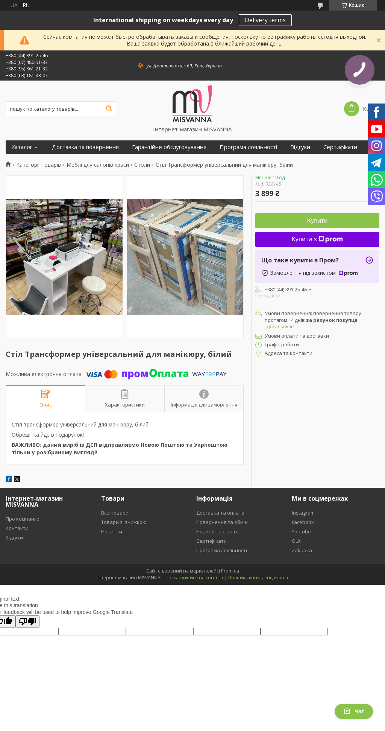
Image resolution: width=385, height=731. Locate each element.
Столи (142, 164)
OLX (296, 541)
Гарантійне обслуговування (169, 147)
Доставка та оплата (220, 512)
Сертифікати (340, 147)
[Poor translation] (27, 621)
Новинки (111, 531)
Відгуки (300, 147)
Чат (354, 711)
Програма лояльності (248, 147)
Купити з (317, 239)
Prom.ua (230, 571)
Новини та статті (216, 531)
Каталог (21, 147)
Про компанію (22, 518)
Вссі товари (115, 512)
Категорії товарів (38, 164)
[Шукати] (108, 108)
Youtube (301, 531)
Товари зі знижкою (124, 522)
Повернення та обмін (222, 522)
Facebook (303, 522)
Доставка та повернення (85, 147)
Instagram (303, 512)
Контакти (17, 528)
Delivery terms (265, 20)
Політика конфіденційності (258, 577)
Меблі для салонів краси (98, 164)
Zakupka (302, 550)
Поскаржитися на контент (194, 577)
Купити (317, 220)
